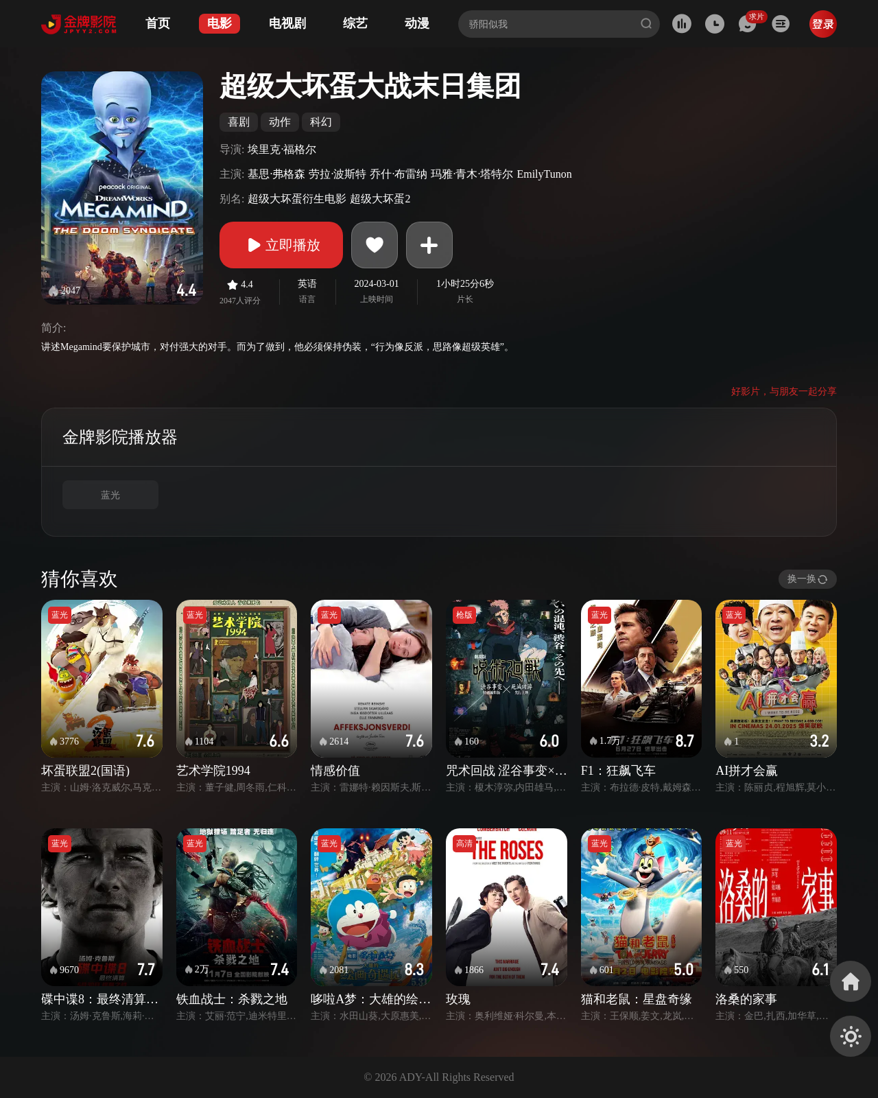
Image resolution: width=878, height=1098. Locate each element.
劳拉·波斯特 (337, 174)
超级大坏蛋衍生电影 (297, 199)
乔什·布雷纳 (398, 174)
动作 (280, 122)
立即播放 (281, 245)
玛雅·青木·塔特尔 (472, 174)
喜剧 (239, 122)
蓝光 (110, 495)
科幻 (321, 122)
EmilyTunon (544, 174)
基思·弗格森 (276, 174)
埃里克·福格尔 (282, 149)
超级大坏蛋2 (380, 199)
